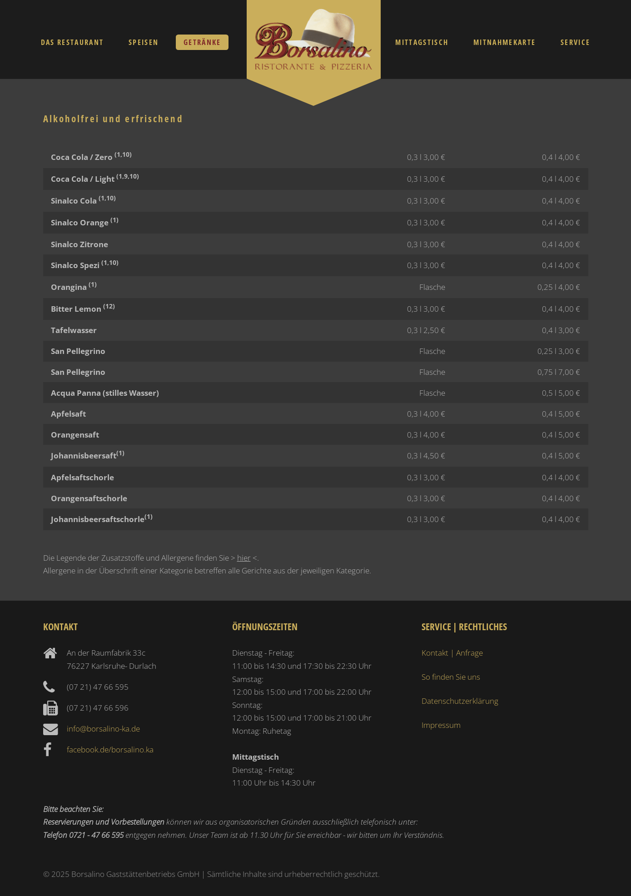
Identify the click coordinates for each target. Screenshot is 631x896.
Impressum (441, 724)
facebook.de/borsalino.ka (110, 749)
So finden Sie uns (451, 676)
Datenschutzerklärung (460, 700)
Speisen (144, 42)
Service (575, 42)
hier (244, 557)
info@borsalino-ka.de (103, 728)
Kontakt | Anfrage (452, 652)
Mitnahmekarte (504, 42)
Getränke (202, 42)
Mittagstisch (421, 42)
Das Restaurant (72, 42)
